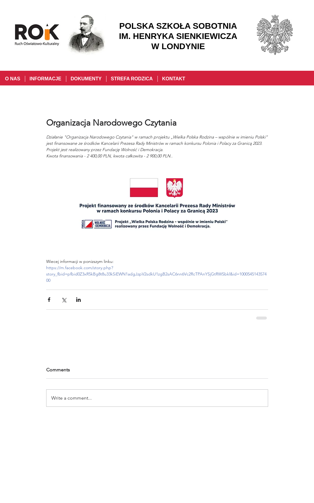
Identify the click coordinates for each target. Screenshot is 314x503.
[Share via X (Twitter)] (64, 299)
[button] (45, 79)
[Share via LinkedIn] (78, 299)
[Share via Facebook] (49, 299)
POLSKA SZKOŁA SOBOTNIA (178, 26)
